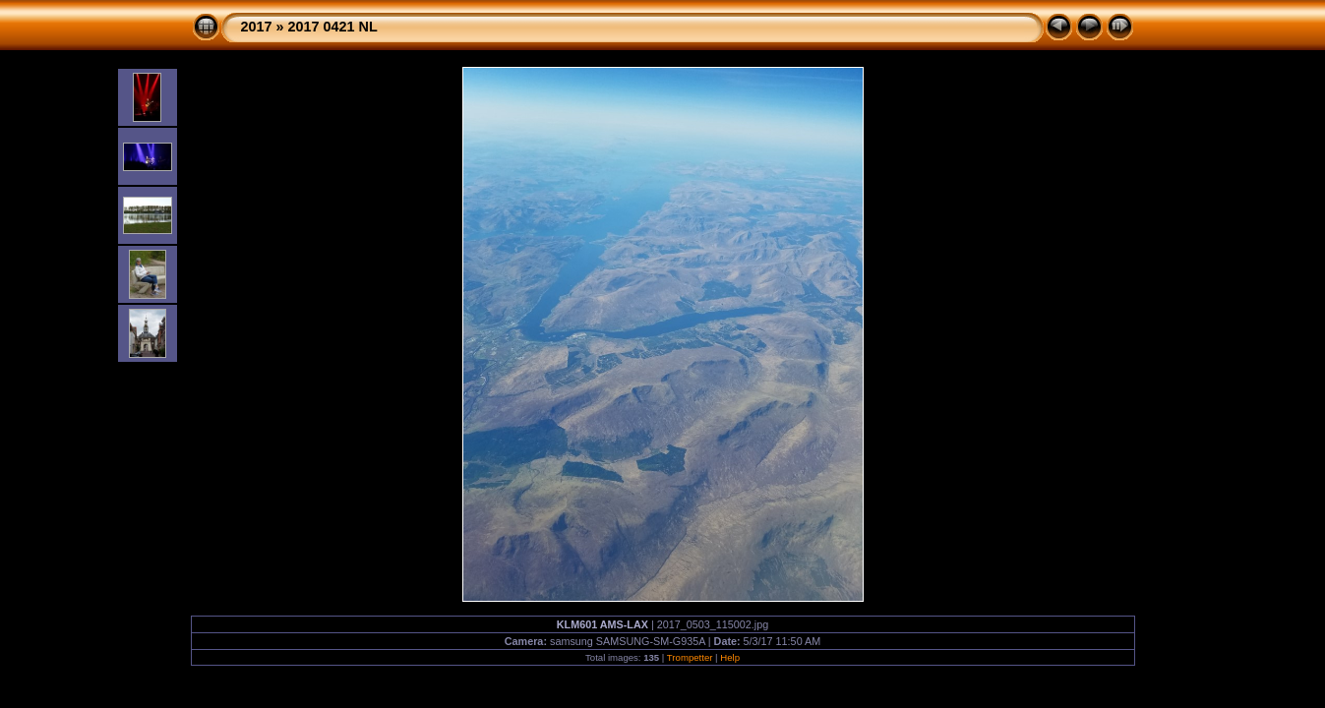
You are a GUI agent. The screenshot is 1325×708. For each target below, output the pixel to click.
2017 (256, 26)
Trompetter (690, 657)
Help (730, 657)
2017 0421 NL (333, 26)
